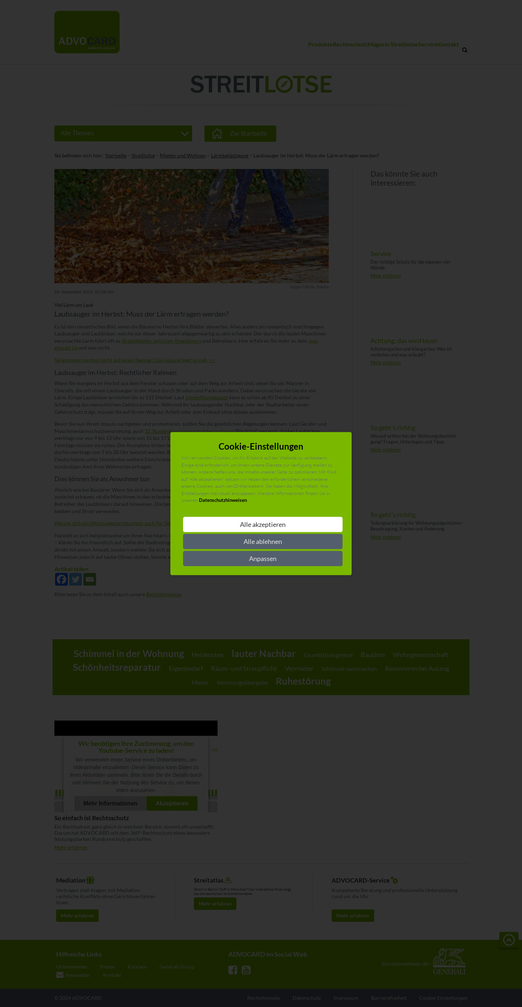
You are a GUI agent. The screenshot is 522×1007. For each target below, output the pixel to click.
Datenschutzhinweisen (223, 500)
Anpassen (263, 558)
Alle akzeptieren (263, 524)
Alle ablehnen (263, 541)
